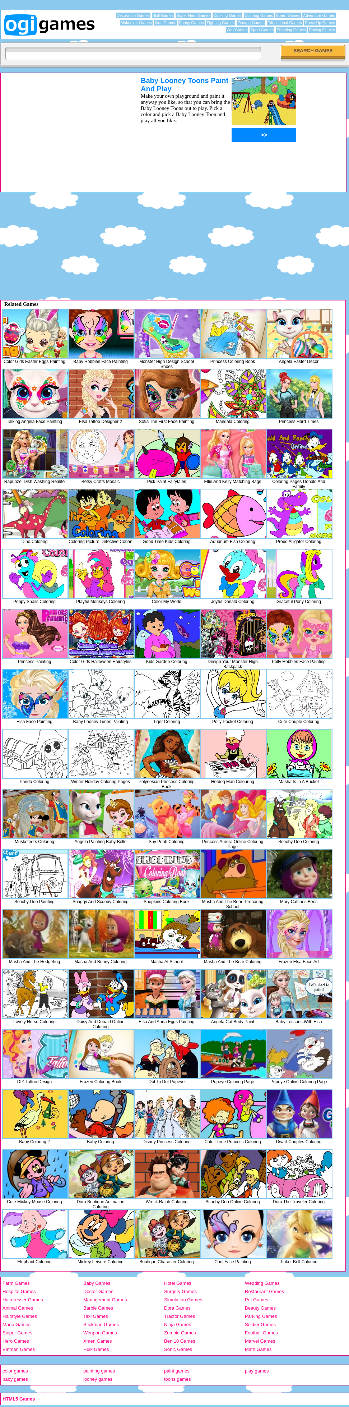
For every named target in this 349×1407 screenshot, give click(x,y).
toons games (177, 1379)
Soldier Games (260, 1324)
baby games (15, 1379)
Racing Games (322, 30)
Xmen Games (97, 1341)
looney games (97, 1379)
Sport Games (262, 30)
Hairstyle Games (20, 1316)
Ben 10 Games (179, 1341)
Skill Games (163, 15)
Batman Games (19, 1349)
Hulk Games (96, 1349)
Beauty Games (260, 1308)
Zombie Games (180, 1332)
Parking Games (261, 1316)
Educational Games (284, 22)
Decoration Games (133, 15)
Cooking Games (227, 15)
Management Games (105, 1299)
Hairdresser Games (23, 1299)
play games (257, 1371)
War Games (237, 30)
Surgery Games (180, 1291)
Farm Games (16, 1283)
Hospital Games (19, 1291)
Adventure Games (319, 15)
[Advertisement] (61, 127)
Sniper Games (17, 1332)
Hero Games (16, 1341)
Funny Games (191, 22)
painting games (99, 1371)
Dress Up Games (320, 22)
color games (15, 1371)
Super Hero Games (193, 15)
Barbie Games (98, 1308)
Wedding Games (262, 1283)
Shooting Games (291, 30)
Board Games (288, 15)
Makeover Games (136, 22)
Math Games (258, 1349)
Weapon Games (100, 1332)
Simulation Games (183, 1299)
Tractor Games (179, 1316)
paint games (177, 1371)
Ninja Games (177, 1324)
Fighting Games (221, 22)
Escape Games (250, 22)
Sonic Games (178, 1349)
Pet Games (256, 1299)
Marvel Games (260, 1341)
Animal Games (18, 1308)
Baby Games (96, 1283)
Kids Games (165, 22)
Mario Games (17, 1324)
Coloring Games (259, 15)
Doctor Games (98, 1291)
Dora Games (177, 1308)
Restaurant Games (264, 1291)
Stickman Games (101, 1324)
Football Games (261, 1332)
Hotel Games (177, 1283)
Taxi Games (95, 1316)
